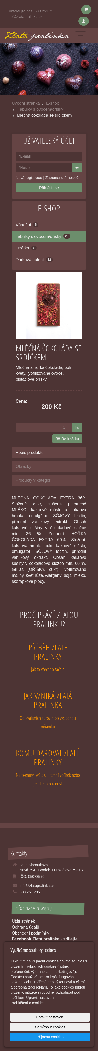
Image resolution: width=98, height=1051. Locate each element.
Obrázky (23, 466)
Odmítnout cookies (50, 1027)
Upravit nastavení (50, 1017)
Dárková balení (34, 259)
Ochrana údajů (25, 927)
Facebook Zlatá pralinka (35, 939)
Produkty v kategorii (34, 480)
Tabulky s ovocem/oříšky (40, 109)
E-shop (52, 103)
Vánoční (27, 224)
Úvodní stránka (26, 103)
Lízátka (26, 248)
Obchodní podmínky (30, 933)
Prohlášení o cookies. (27, 1003)
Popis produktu (30, 452)
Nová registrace (29, 178)
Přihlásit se (49, 188)
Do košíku (67, 439)
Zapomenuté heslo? (62, 178)
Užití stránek (23, 921)
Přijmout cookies (50, 1037)
